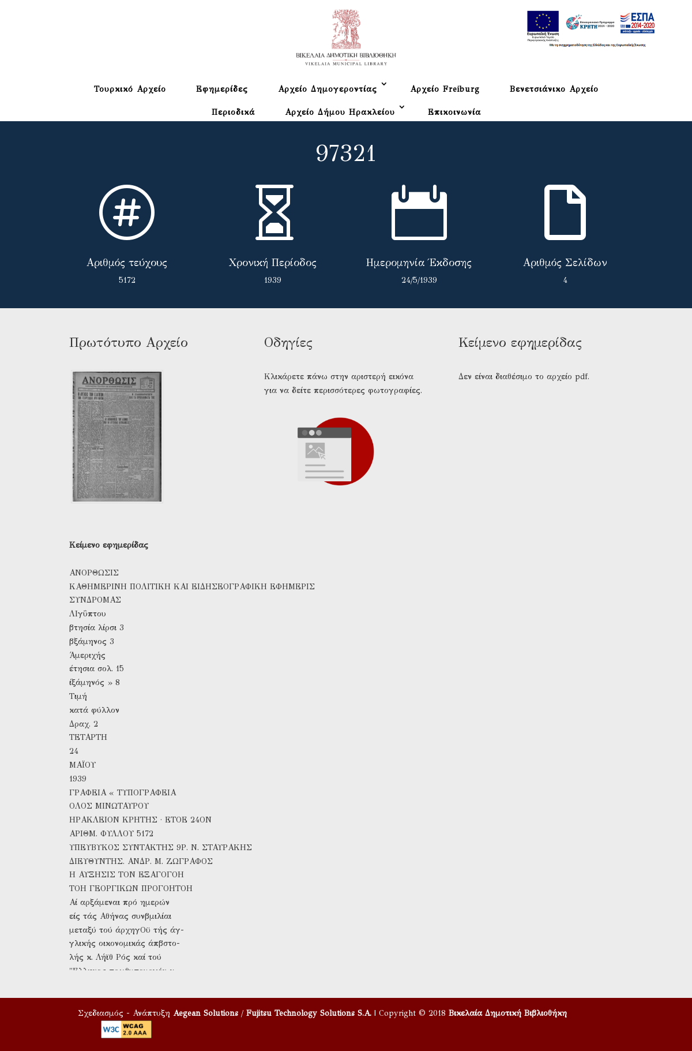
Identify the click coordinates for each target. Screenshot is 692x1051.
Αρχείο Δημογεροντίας (327, 89)
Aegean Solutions (205, 1013)
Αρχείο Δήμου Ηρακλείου (340, 112)
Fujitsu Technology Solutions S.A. (308, 1013)
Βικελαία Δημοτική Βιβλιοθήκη (508, 1013)
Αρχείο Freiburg (445, 89)
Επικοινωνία (454, 112)
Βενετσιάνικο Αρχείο (554, 89)
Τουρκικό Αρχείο (130, 89)
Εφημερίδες (222, 89)
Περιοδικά (233, 112)
